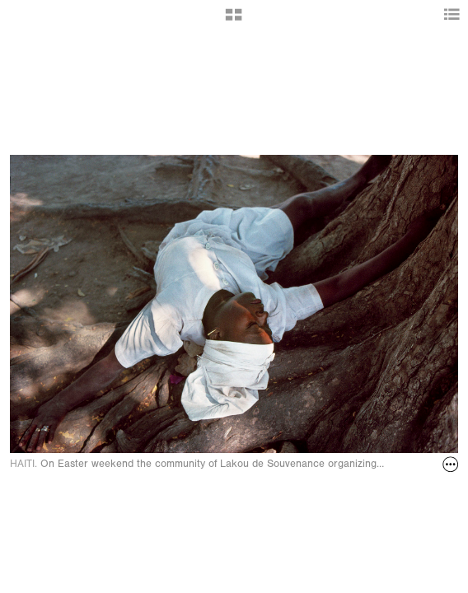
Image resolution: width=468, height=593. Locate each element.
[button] (233, 20)
